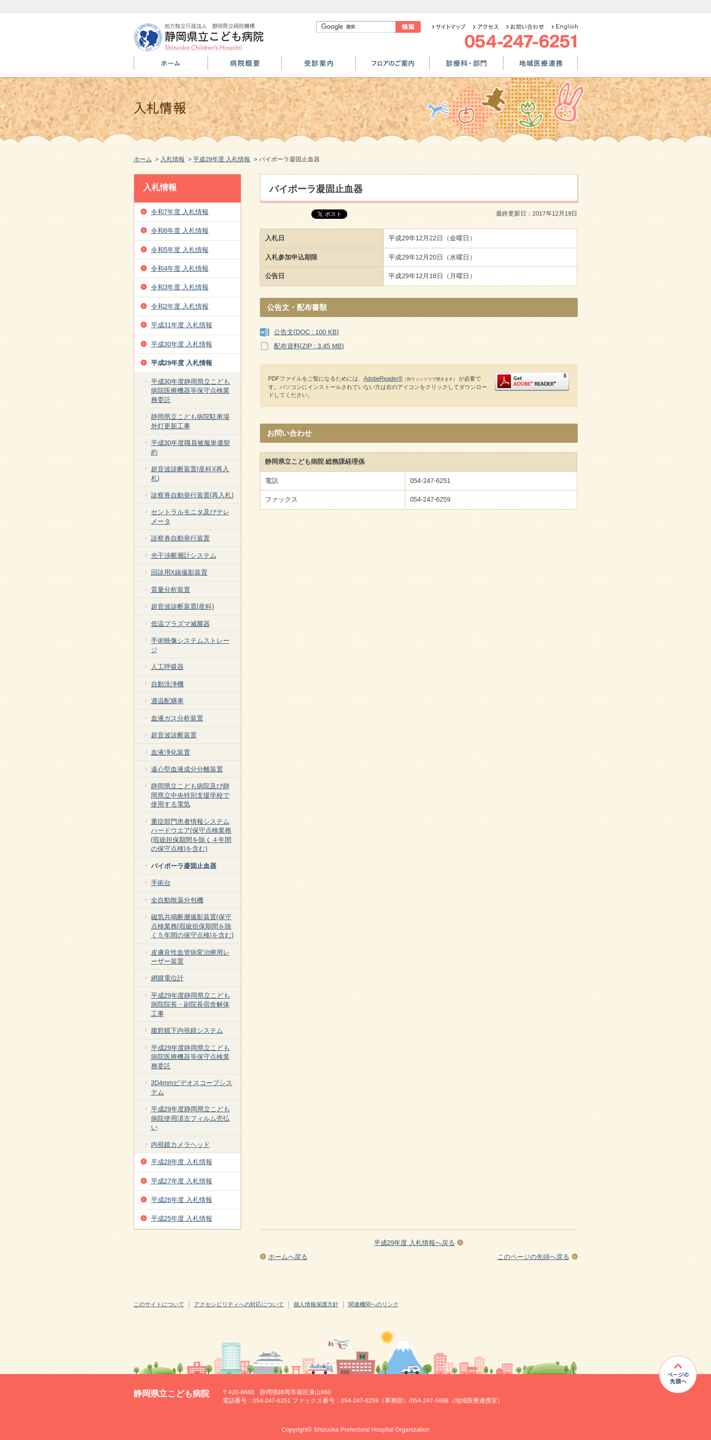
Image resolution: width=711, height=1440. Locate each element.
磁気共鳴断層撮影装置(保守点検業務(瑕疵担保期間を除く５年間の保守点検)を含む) (192, 926)
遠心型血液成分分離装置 (187, 769)
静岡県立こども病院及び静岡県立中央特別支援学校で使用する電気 (190, 795)
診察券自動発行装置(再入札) (192, 495)
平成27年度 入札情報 (181, 1181)
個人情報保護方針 (316, 1304)
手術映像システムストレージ (190, 645)
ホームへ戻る (288, 1256)
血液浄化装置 (170, 752)
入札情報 (172, 159)
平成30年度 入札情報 (181, 344)
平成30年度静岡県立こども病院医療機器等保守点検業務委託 (190, 390)
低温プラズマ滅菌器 (180, 623)
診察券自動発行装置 (180, 538)
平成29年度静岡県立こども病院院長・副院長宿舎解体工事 (190, 1004)
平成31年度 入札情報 (181, 325)
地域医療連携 (540, 66)
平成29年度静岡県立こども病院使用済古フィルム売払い (190, 1118)
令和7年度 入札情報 (180, 212)
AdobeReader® (383, 378)
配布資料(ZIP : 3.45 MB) (309, 346)
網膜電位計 (167, 978)
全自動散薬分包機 (177, 900)
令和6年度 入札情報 (180, 230)
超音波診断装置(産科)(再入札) (190, 473)
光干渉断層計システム (183, 555)
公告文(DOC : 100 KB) (306, 332)
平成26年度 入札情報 (181, 1199)
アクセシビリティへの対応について (239, 1304)
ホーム (171, 66)
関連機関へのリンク (373, 1304)
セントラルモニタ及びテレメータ (190, 516)
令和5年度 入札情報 (180, 249)
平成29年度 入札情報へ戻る (414, 1242)
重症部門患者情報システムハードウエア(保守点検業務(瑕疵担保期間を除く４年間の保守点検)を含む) (191, 835)
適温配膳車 (167, 701)
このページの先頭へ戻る (533, 1256)
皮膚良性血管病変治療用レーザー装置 (190, 957)
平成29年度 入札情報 (221, 159)
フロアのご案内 (392, 66)
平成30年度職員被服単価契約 (190, 447)
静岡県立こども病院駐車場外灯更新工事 (190, 421)
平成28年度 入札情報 (181, 1162)
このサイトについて (159, 1304)
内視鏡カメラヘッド (180, 1144)
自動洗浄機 (167, 684)
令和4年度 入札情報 (180, 268)
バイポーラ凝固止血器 (183, 866)
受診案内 (318, 66)
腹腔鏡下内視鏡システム (187, 1030)
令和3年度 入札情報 (180, 287)
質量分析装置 (170, 589)
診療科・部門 (466, 66)
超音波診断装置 (174, 735)
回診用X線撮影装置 (179, 572)
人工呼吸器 (167, 666)
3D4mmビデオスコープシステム (192, 1087)
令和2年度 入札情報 (180, 306)
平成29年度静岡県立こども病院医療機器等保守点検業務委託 (190, 1057)
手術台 (161, 882)
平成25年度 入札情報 (181, 1218)
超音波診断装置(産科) (182, 606)
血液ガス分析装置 (177, 718)
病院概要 (244, 66)
